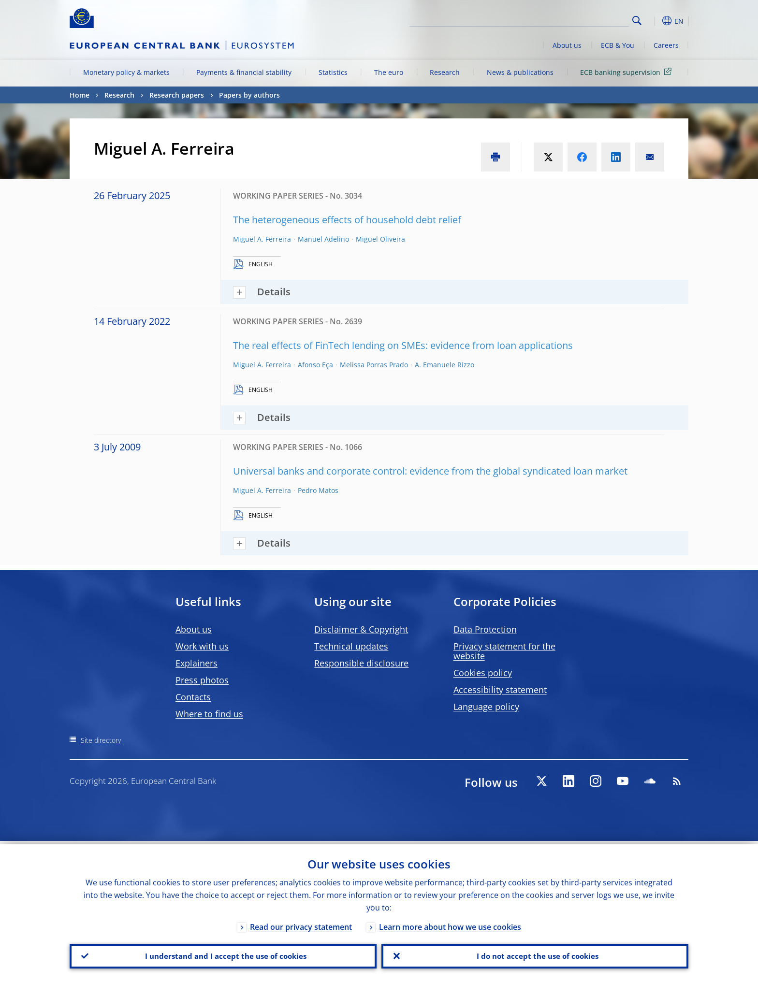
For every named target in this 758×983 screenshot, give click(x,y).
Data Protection (485, 629)
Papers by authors (249, 95)
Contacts (193, 697)
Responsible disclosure (361, 663)
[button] (654, 21)
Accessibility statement (500, 689)
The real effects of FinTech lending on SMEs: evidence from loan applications (403, 345)
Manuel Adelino (323, 239)
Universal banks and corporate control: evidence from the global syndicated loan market (430, 470)
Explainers (196, 663)
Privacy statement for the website (504, 651)
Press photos (202, 680)
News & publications (520, 72)
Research (445, 72)
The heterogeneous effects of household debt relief (347, 219)
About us (567, 45)
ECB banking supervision (627, 72)
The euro (388, 72)
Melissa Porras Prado (374, 364)
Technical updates (351, 646)
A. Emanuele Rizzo (444, 364)
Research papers (176, 95)
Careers (666, 45)
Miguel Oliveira (380, 239)
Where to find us (209, 714)
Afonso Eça (315, 364)
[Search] (580, 19)
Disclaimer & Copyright (361, 629)
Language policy (486, 706)
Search (637, 20)
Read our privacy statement (301, 923)
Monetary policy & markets (126, 72)
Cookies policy (482, 673)
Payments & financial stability (244, 72)
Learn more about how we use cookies (450, 923)
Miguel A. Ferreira (262, 239)
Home (79, 95)
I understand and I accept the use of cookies (223, 954)
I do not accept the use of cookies (535, 954)
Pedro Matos (318, 490)
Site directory (101, 740)
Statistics (333, 72)
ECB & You (617, 45)
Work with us (202, 646)
